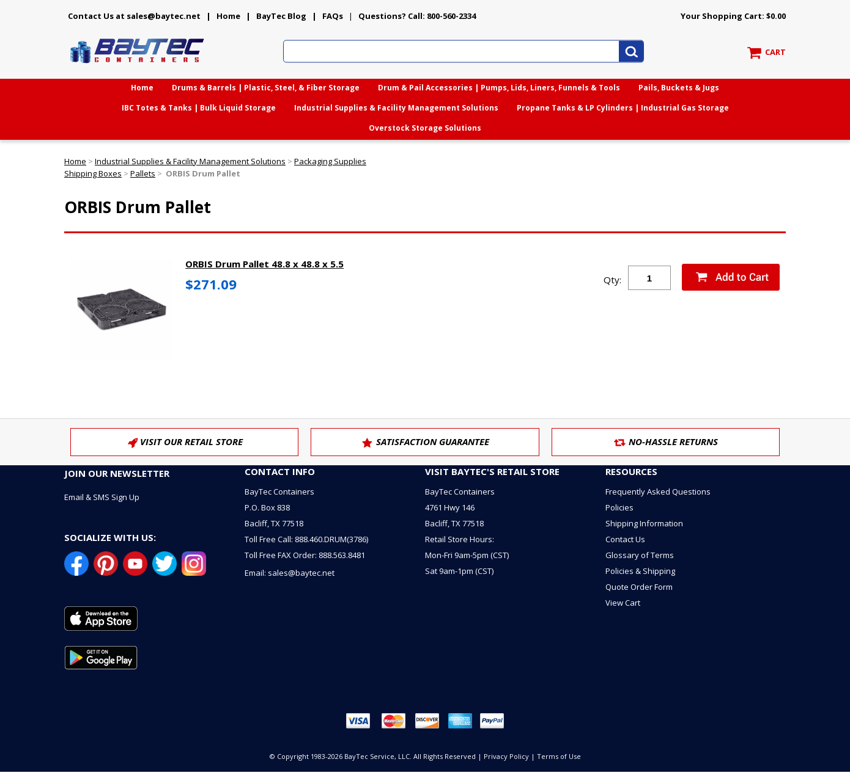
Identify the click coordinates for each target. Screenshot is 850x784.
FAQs (332, 15)
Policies (619, 507)
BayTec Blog (281, 15)
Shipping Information (644, 523)
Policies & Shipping (640, 570)
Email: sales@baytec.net (289, 572)
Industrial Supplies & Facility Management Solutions (396, 108)
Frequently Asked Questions (658, 491)
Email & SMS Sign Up (101, 497)
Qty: (612, 280)
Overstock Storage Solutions (425, 128)
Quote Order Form (639, 586)
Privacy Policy (506, 756)
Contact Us (625, 539)
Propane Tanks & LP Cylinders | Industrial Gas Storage (623, 108)
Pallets (142, 173)
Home (228, 15)
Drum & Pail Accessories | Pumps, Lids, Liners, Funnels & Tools (499, 87)
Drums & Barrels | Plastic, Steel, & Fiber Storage (266, 87)
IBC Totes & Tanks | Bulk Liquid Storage (199, 108)
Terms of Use (559, 756)
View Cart (622, 602)
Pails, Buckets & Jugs (678, 87)
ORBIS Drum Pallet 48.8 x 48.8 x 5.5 (264, 264)
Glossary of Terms (639, 555)
